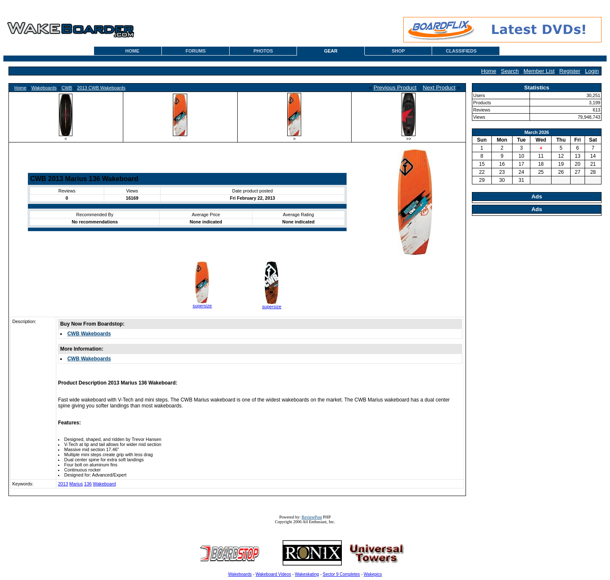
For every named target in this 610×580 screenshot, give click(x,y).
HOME (132, 50)
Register (569, 71)
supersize (202, 305)
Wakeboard (104, 483)
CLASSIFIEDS (461, 50)
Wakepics (373, 574)
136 (88, 483)
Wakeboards (43, 87)
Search (510, 71)
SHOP (398, 50)
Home (488, 71)
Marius (76, 483)
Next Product (439, 87)
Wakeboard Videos (273, 574)
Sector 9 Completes (341, 574)
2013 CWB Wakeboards (101, 87)
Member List (539, 71)
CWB (66, 87)
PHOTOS (263, 50)
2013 (63, 483)
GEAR (331, 50)
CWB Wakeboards (89, 334)
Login (592, 71)
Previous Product (395, 87)
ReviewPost (312, 517)
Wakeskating (307, 574)
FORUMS (196, 50)
